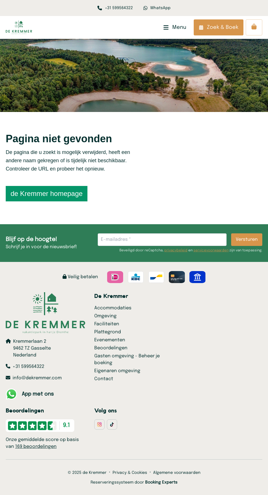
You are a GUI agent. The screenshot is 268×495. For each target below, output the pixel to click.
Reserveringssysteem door (134, 482)
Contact (103, 378)
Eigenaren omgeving (117, 370)
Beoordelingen (110, 348)
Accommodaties (112, 308)
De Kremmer (111, 296)
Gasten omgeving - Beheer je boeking (127, 359)
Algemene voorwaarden (177, 473)
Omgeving (105, 316)
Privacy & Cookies (130, 473)
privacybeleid (175, 250)
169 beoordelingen (36, 446)
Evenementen (109, 340)
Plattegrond (107, 332)
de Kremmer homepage (47, 193)
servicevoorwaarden (211, 250)
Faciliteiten (106, 324)
